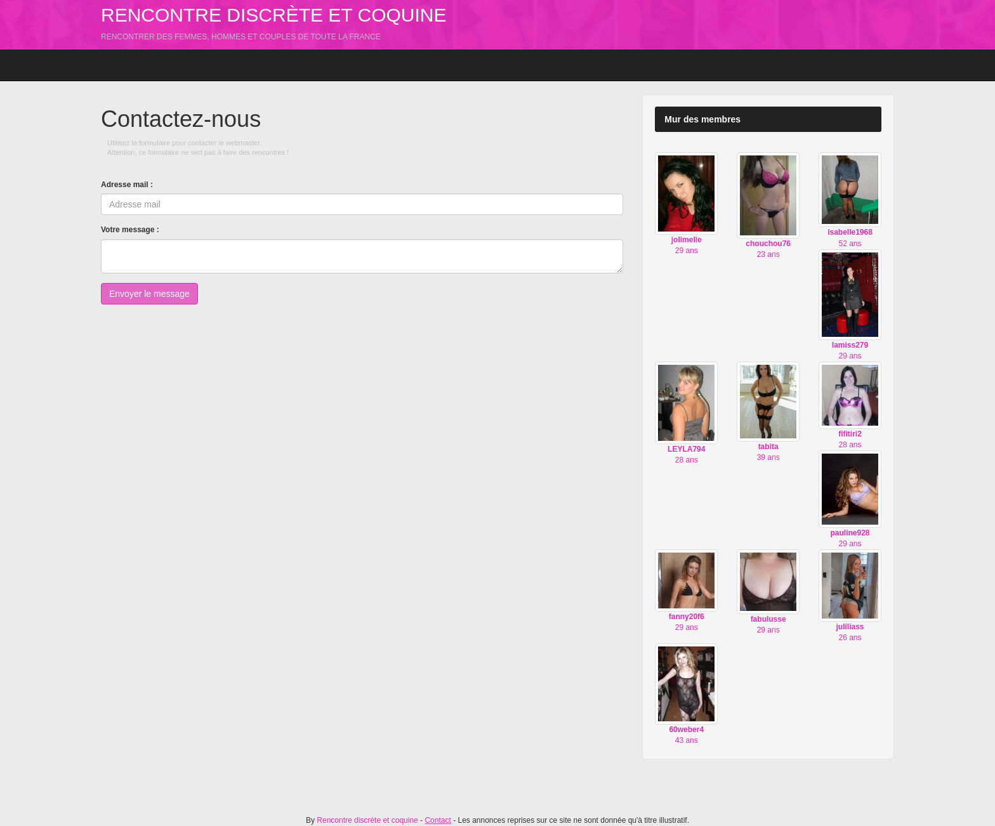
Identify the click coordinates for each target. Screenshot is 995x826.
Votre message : (130, 229)
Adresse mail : (127, 184)
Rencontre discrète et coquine (274, 14)
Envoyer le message (149, 294)
